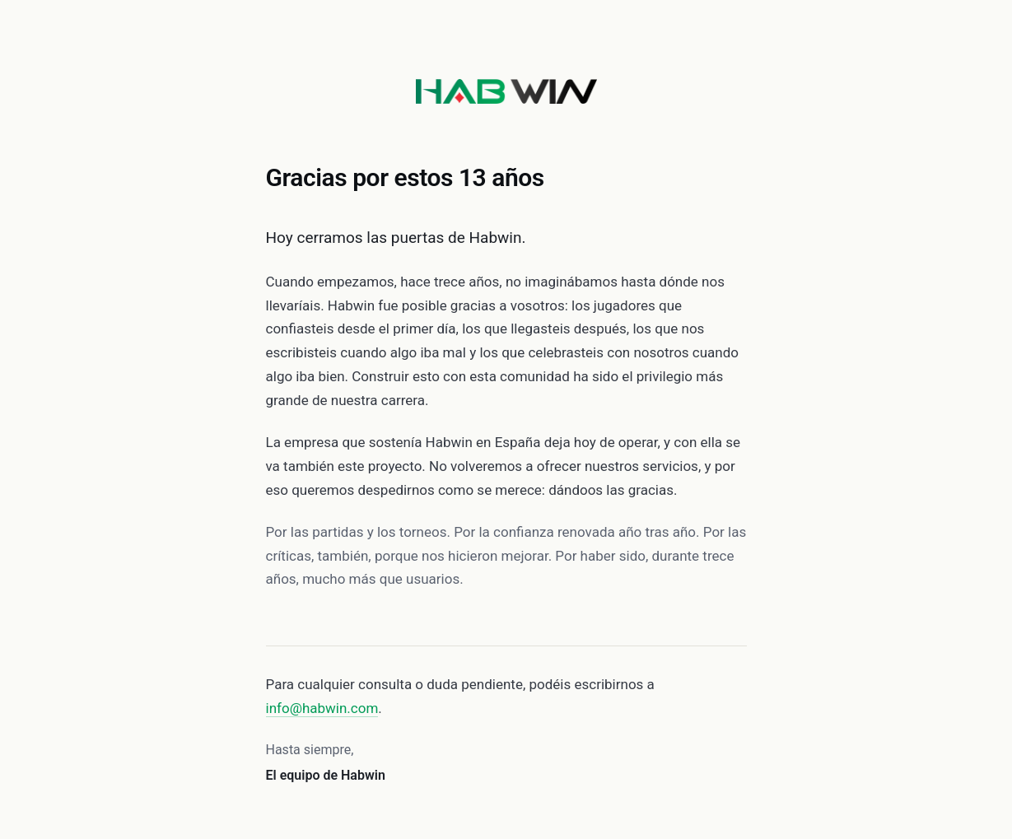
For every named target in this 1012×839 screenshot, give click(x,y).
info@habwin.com (322, 708)
